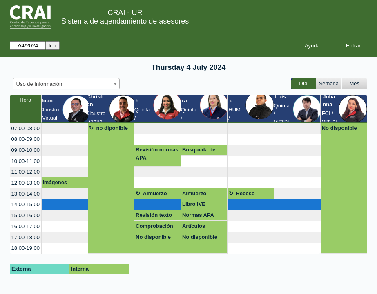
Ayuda (312, 45)
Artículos (193, 226)
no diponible (112, 128)
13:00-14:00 (25, 194)
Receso (245, 193)
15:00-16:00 (25, 215)
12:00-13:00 (25, 183)
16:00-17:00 (25, 226)
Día (303, 83)
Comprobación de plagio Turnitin (154, 227)
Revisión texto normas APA (154, 216)
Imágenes (54, 182)
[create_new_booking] (65, 128)
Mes (355, 83)
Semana (329, 83)
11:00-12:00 (25, 172)
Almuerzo (155, 193)
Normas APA (198, 215)
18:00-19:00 (25, 248)
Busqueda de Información (199, 151)
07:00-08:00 (25, 128)
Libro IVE (193, 204)
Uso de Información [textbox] (39, 84)
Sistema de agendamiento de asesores (125, 21)
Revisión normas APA (157, 154)
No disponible (339, 128)
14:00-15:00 (25, 204)
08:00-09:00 (25, 139)
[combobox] (66, 83)
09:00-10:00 (25, 150)
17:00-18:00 (25, 237)
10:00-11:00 (25, 161)
